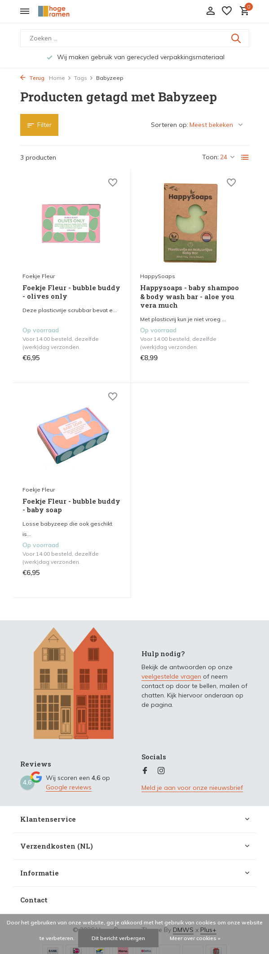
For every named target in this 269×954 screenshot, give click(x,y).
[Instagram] (161, 771)
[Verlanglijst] (227, 11)
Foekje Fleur (38, 276)
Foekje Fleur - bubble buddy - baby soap (71, 505)
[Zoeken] (134, 38)
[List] (245, 157)
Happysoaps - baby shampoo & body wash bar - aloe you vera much (189, 296)
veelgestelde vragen (171, 676)
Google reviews (69, 787)
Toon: (210, 157)
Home (60, 77)
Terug (32, 77)
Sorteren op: (169, 125)
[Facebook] (145, 771)
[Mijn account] (210, 11)
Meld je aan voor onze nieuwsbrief (192, 788)
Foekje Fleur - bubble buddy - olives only (71, 292)
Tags (83, 77)
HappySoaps (157, 276)
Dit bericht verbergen (118, 938)
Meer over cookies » (195, 938)
